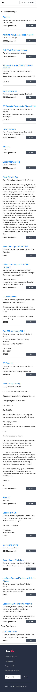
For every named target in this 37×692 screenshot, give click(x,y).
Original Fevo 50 (10, 91)
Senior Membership (11, 162)
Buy (31, 25)
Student (6, 17)
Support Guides (10, 666)
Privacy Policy (10, 661)
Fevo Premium (9, 129)
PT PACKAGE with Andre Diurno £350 (19, 106)
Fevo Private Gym (10, 177)
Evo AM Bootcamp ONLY (14, 331)
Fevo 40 (6, 497)
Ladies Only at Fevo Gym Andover (17, 604)
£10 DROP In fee (10, 632)
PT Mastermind (9, 297)
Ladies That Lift (9, 513)
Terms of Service (11, 656)
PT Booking (8, 363)
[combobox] (13, 677)
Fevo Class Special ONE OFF (15, 246)
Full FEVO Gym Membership (15, 50)
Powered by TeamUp (12, 671)
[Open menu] (3, 2)
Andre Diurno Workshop (13, 560)
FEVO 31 (7, 146)
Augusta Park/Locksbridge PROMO (18, 35)
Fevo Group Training (11, 383)
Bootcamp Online (10, 545)
